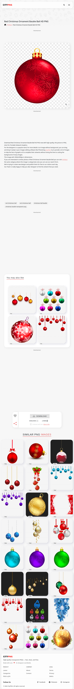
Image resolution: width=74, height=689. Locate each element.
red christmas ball (10, 203)
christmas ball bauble (40, 203)
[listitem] (41, 682)
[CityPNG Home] (7, 5)
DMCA (51, 676)
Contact (28, 673)
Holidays (64, 159)
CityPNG (48, 150)
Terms (51, 670)
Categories (6, 673)
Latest (5, 670)
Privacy (51, 673)
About (28, 670)
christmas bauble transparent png (15, 206)
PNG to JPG (6, 676)
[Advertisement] (37, 36)
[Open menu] (69, 5)
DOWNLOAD (40, 416)
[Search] (64, 5)
